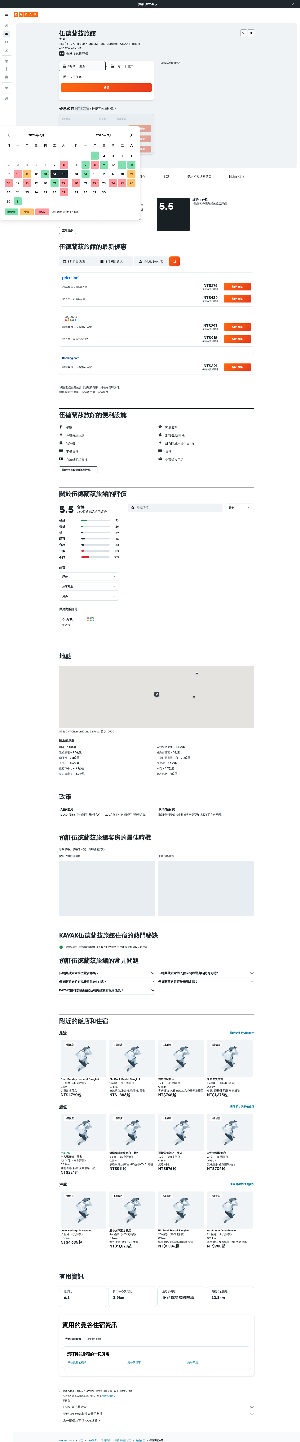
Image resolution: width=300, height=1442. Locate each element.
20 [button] (125, 129)
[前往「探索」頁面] (6, 61)
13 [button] (125, 120)
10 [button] (97, 120)
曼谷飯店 (192, 1362)
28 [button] (134, 138)
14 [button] (134, 120)
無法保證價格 (109, 1395)
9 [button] (89, 120)
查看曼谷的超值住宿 (242, 1106)
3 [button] (98, 111)
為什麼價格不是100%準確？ (158, 1420)
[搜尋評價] (178, 507)
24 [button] (97, 138)
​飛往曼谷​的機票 (77, 1362)
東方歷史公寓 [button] (215, 1079)
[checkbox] (78, 622)
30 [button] (88, 147)
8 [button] (144, 111)
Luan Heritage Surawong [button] (76, 1230)
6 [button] (125, 111)
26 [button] (116, 138)
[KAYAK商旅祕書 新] (6, 77)
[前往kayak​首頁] (26, 14)
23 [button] (88, 138)
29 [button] (143, 138)
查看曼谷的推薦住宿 (242, 1184)
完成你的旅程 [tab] (73, 1339)
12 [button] (116, 120)
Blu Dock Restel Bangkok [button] (124, 1079)
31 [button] (97, 147)
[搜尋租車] (6, 42)
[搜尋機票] (6, 26)
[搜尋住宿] (6, 34)
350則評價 (81, 53)
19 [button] (116, 129)
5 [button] (116, 111)
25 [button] (107, 138)
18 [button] (107, 129)
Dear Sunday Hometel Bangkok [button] (80, 1079)
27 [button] (125, 138)
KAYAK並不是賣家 (158, 1407)
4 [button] (107, 111)
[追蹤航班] (6, 69)
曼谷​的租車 (134, 1362)
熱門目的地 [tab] (94, 1339)
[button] (292, 4)
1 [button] (143, 102)
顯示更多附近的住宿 (242, 1033)
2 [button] (89, 111)
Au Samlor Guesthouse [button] (221, 1230)
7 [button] (134, 111)
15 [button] (143, 120)
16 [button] (88, 129)
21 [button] (134, 129)
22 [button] (143, 129)
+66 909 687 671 (70, 48)
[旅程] (6, 88)
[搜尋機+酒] (6, 50)
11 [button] (107, 120)
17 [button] (97, 129)
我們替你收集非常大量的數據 (158, 1414)
